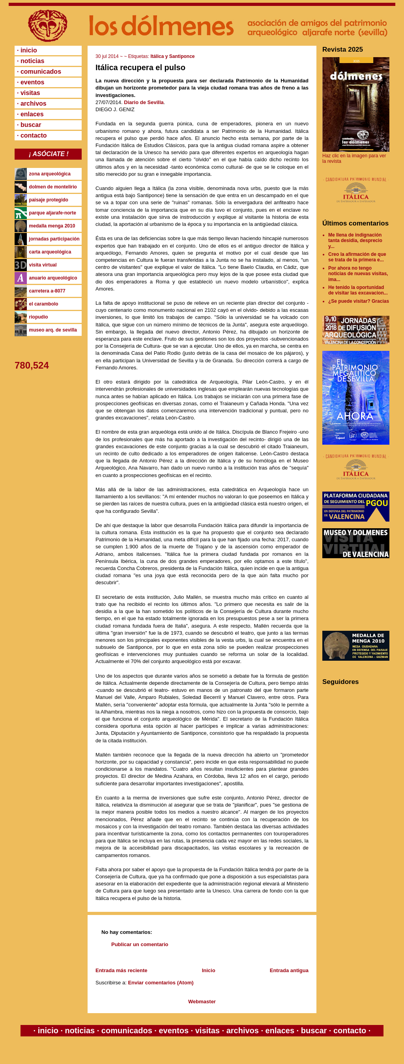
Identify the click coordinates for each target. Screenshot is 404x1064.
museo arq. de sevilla (53, 330)
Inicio (208, 970)
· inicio (27, 50)
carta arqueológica (50, 252)
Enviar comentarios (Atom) (160, 983)
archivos (242, 1030)
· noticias (30, 61)
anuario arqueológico (53, 278)
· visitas (28, 92)
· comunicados (39, 71)
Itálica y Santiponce (172, 56)
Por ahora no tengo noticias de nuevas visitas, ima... (358, 273)
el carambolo (43, 304)
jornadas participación (54, 239)
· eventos (30, 82)
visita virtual (43, 265)
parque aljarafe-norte (52, 213)
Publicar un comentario (139, 944)
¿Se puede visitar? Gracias (358, 301)
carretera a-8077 (47, 291)
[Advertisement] (357, 594)
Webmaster (202, 1001)
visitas (207, 1030)
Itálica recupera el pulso (140, 67)
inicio (48, 1030)
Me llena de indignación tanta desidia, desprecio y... (355, 240)
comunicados (126, 1030)
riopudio (38, 317)
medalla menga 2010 (52, 226)
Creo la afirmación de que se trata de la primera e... (357, 257)
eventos (174, 1030)
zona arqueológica (50, 174)
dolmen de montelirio (53, 187)
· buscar (29, 124)
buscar (314, 1030)
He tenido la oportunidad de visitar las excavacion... (358, 290)
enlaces (278, 1030)
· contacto (32, 135)
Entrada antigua (289, 970)
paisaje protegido (48, 200)
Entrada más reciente (121, 970)
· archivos (32, 103)
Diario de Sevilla (143, 102)
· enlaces (30, 114)
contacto (348, 1030)
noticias (80, 1030)
